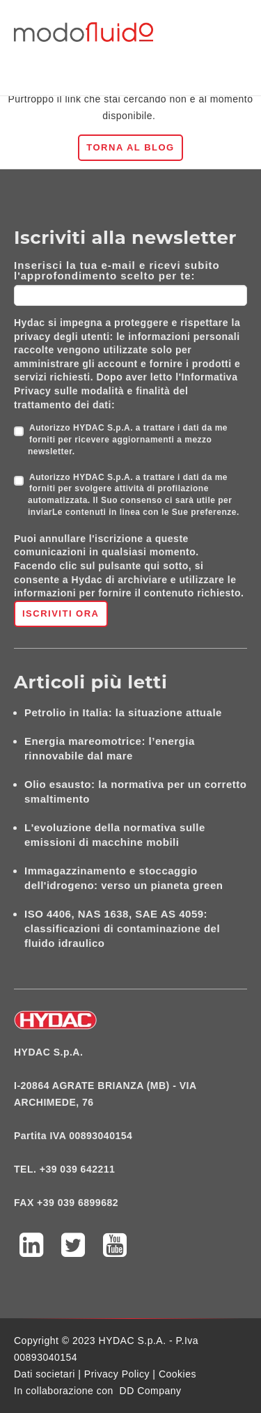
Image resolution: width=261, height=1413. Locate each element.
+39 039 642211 (78, 1169)
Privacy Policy (117, 1374)
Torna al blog (130, 147)
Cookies (177, 1374)
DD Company (151, 1390)
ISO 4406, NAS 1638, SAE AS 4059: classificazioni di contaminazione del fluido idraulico (122, 928)
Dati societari (44, 1374)
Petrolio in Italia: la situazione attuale (123, 712)
